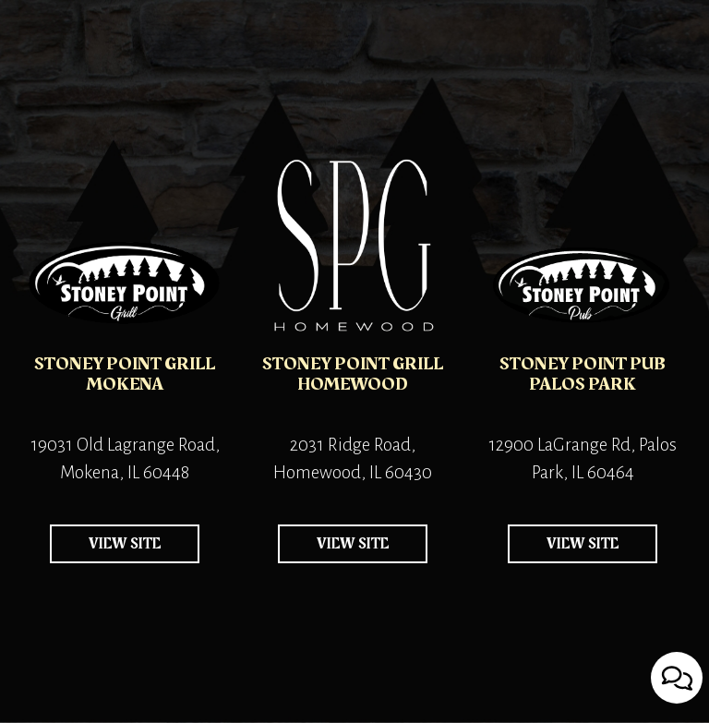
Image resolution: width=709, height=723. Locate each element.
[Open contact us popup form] (677, 678)
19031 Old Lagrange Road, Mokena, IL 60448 (121, 461)
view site (105, 548)
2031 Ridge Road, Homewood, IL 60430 (347, 461)
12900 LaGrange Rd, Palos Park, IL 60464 (577, 461)
